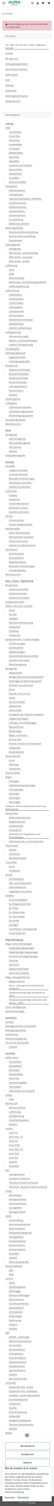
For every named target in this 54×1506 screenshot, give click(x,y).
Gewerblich (14, 499)
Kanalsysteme (15, 240)
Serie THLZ (14, 1153)
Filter (7, 127)
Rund (11, 269)
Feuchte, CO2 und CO (19, 693)
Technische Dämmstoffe (17, 1042)
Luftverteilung (12, 290)
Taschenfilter (15, 132)
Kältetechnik (15, 706)
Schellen (9, 1021)
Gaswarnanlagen (17, 651)
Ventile (8, 874)
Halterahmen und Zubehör (22, 1091)
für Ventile (14, 920)
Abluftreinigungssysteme (21, 415)
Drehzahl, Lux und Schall (21, 685)
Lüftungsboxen (16, 194)
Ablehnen (27, 1463)
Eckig (11, 273)
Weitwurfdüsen (16, 323)
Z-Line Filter (14, 136)
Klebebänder (11, 1034)
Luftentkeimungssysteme (21, 411)
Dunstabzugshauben (15, 419)
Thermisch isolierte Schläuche (23, 1182)
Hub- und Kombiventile (20, 883)
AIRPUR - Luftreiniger (19, 1337)
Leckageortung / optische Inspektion (26, 714)
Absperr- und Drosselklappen (23, 340)
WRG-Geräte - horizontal (20, 257)
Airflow (8, 1095)
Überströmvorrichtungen (21, 319)
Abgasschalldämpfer (19, 968)
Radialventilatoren (18, 207)
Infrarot (9, 516)
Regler (8, 777)
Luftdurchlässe (16, 303)
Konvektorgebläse (17, 570)
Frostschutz (14, 854)
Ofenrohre (14, 964)
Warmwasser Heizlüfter (20, 482)
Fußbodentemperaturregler (22, 785)
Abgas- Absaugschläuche (17, 977)
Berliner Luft (11, 1103)
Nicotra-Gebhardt (13, 1266)
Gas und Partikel (17, 702)
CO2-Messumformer (19, 1303)
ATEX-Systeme (15, 1312)
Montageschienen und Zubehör (20, 1026)
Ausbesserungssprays (16, 1038)
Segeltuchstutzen (17, 357)
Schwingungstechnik (15, 353)
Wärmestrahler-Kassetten (21, 537)
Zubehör (13, 394)
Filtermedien (15, 1086)
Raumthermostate (17, 858)
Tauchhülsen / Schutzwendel (23, 929)
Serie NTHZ (14, 1145)
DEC (7, 1170)
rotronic (9, 1278)
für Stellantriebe (17, 912)
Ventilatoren (11, 186)
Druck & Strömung (18, 1412)
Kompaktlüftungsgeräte (20, 1232)
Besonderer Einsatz (18, 507)
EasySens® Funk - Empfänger (23, 1391)
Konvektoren (11, 549)
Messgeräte (11, 668)
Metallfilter (14, 161)
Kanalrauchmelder (18, 382)
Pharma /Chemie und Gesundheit (25, 743)
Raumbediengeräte (18, 1399)
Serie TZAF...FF (16, 1149)
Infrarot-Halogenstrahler (21, 524)
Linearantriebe (16, 825)
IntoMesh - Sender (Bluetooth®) (24, 1395)
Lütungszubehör (17, 1174)
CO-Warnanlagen (17, 643)
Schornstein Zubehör (19, 973)
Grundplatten (15, 1207)
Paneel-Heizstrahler (18, 541)
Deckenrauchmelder (19, 378)
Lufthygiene (11, 403)
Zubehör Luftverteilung (20, 328)
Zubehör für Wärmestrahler (22, 545)
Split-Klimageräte (17, 438)
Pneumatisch (15, 830)
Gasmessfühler (16, 647)
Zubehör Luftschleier (19, 512)
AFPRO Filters (11, 1057)
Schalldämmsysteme (19, 1120)
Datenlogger (15, 1291)
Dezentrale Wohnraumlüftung (23, 232)
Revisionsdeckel (16, 278)
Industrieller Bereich (19, 503)
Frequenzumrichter (14, 601)
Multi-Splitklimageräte (19, 443)
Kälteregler (14, 793)
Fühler (12, 697)
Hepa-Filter (14, 157)
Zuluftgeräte (15, 248)
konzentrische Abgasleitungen (23, 956)
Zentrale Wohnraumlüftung (22, 236)
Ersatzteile (14, 1166)
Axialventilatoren (17, 211)
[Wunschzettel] (43, 3)
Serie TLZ (13, 1132)
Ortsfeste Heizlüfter (18, 474)
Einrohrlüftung (16, 219)
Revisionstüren (16, 390)
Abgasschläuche (17, 981)
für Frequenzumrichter (20, 904)
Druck (12, 610)
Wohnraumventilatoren (20, 1341)
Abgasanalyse (15, 672)
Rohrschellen (15, 1195)
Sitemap (9, 85)
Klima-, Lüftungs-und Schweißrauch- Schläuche (26, 987)
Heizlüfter (10, 466)
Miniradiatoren (16, 557)
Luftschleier (11, 491)
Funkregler (14, 781)
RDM (11, 1274)
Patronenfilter (15, 169)
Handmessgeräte (17, 1287)
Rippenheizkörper (17, 562)
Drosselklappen (16, 879)
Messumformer (16, 727)
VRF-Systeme (15, 447)
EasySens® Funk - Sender (21, 1387)
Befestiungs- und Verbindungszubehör (28, 282)
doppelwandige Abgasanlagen (23, 952)
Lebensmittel (15, 710)
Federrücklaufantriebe (20, 817)
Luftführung (11, 265)
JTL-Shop (32, 1502)
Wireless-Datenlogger (19, 1295)
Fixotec (8, 1191)
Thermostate (11, 845)
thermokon (10, 1382)
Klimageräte (11, 434)
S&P (7, 1332)
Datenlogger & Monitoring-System (25, 681)
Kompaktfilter (15, 144)
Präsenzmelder (12, 772)
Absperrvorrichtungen (19, 369)
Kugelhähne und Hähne (20, 891)
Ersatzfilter (14, 177)
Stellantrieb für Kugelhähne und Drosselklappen (24, 836)
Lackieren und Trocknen (20, 165)
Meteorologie (15, 731)
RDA (11, 1270)
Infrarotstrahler (16, 520)
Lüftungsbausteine (18, 386)
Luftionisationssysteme (20, 407)
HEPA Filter (14, 1078)
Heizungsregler (16, 789)
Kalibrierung (15, 1320)
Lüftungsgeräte (12, 244)
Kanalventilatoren (17, 202)
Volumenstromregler (19, 336)
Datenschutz (23, 1497)
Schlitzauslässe (16, 315)
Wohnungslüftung (14, 228)
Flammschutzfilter (17, 182)
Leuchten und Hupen (19, 597)
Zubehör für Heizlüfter (20, 487)
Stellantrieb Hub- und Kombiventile (26, 841)
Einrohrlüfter (15, 1345)
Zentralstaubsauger (14, 1011)
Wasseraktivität (16, 752)
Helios (8, 1216)
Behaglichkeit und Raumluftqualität (26, 676)
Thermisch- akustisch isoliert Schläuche (28, 1186)
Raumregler (14, 802)
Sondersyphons (12, 398)
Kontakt (9, 53)
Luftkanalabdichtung (19, 286)
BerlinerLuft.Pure (17, 1107)
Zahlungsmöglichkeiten (16, 64)
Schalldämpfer (12, 348)
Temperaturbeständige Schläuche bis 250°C (27, 994)
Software (13, 1324)
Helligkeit (13, 618)
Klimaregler (14, 797)
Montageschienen (17, 1199)
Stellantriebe (11, 813)
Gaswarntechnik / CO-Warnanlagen (22, 639)
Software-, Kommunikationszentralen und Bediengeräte (25, 808)
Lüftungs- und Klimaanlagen (22, 722)
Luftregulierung (13, 332)
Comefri (9, 1128)
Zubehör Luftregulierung (21, 344)
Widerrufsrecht (12, 101)
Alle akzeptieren (27, 1446)
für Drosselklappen (18, 899)
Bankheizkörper (16, 553)
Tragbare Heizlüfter (18, 470)
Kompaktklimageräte (15, 455)
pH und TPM (15, 739)
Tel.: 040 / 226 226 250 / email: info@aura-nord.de (25, 46)
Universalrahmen (17, 933)
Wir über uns (11, 58)
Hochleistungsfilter (18, 1082)
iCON (11, 1099)
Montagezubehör (17, 1211)
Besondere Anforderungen (22, 478)
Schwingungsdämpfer (19, 361)
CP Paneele (14, 148)
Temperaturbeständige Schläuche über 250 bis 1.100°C (28, 1001)
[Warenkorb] (49, 3)
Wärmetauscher (13, 424)
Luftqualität (14, 626)
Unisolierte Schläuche (19, 1178)
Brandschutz (11, 365)
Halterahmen (15, 173)
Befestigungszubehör (15, 1030)
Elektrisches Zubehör (19, 223)
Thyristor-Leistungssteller (21, 1424)
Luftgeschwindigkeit (18, 718)
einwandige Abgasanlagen (21, 948)
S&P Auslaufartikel (18, 1378)
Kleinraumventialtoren (20, 1224)
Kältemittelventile (17, 887)
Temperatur (14, 635)
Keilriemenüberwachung (21, 622)
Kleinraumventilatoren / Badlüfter (25, 198)
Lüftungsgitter (16, 307)
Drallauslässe (15, 294)
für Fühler (14, 908)
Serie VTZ (13, 1141)
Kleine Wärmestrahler (19, 532)
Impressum (10, 1497)
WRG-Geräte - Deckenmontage (23, 253)
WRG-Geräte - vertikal (19, 261)
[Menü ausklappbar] (3, 2)
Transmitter (11, 862)
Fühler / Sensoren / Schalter (18, 606)
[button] (33, 3)
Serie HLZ (13, 1157)
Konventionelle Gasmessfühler (23, 656)
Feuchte (13, 614)
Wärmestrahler (12, 528)
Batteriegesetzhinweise (16, 95)
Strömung (13, 631)
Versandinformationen (16, 69)
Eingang (13, 495)
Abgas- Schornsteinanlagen (18, 943)
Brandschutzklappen (19, 373)
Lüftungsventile (16, 311)
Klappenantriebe (17, 821)
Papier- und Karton (18, 735)
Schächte (13, 960)
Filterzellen (14, 140)
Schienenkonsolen (17, 1203)
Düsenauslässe (16, 298)
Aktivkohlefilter (16, 152)
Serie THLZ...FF (16, 1136)
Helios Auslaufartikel (19, 1262)
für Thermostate (17, 916)
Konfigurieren (27, 1454)
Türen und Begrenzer (15, 1007)
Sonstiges (13, 924)
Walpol (8, 1433)
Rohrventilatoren (17, 190)
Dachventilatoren (17, 215)
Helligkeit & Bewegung (20, 1420)
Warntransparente (18, 664)
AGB (7, 80)
